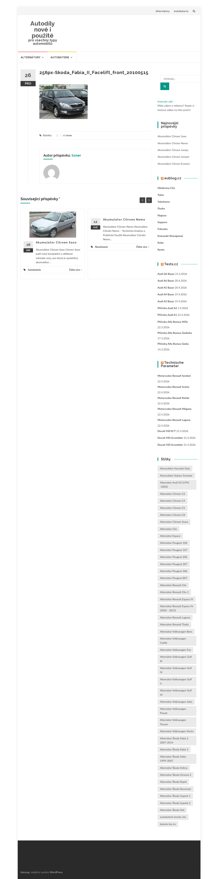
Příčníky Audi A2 (167, 308)
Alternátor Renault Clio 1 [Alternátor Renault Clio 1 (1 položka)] (174, 592)
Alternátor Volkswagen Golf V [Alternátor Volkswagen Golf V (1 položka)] (176, 681)
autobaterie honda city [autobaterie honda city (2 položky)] (173, 816)
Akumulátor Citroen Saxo (56, 242)
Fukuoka (163, 228)
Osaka (161, 208)
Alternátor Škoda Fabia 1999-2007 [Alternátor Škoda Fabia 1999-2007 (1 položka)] (173, 758)
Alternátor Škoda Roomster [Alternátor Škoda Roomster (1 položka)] (175, 788)
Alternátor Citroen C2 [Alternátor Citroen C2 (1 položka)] (172, 493)
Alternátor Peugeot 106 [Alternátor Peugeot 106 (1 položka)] (173, 542)
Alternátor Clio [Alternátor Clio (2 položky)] (168, 528)
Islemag (25, 872)
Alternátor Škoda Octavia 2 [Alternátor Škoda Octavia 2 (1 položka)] (175, 774)
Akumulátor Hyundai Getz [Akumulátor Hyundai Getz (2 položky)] (175, 468)
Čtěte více (75, 269)
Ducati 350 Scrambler (170, 444)
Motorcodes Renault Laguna (174, 419)
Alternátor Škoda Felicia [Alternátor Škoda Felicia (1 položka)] (173, 767)
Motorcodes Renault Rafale (173, 397)
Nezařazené (101, 246)
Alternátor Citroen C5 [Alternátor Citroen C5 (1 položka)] (172, 507)
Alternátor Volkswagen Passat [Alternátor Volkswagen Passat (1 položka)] (173, 711)
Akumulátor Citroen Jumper (173, 156)
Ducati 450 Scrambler (170, 437)
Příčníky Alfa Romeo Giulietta (175, 332)
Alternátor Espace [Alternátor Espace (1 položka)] (170, 535)
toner (69, 135)
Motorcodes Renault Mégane (174, 408)
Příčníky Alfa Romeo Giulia (173, 343)
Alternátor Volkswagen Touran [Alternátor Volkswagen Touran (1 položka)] (173, 722)
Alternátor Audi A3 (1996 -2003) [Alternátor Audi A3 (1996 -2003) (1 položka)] (174, 484)
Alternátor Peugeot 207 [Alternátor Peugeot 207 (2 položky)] (173, 564)
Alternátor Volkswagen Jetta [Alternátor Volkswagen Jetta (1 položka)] (176, 701)
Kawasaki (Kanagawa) (170, 235)
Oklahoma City (166, 187)
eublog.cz (172, 178)
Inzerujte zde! (165, 101)
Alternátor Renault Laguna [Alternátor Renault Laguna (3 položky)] (175, 617)
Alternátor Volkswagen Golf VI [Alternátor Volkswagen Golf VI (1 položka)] (176, 692)
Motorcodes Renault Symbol (174, 375)
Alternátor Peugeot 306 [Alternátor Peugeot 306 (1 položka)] (173, 571)
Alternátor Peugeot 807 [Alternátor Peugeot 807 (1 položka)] (173, 578)
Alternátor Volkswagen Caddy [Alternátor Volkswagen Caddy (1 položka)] (173, 640)
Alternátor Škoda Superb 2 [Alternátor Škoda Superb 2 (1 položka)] (175, 803)
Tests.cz (171, 264)
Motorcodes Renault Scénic (174, 386)
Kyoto (161, 249)
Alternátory (163, 11)
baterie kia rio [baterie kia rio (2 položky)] (168, 824)
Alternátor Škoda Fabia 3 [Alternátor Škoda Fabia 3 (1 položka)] (174, 749)
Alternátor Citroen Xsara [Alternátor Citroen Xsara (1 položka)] (174, 521)
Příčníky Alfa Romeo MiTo (173, 321)
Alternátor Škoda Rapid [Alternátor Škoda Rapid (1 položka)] (173, 781)
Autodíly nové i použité (42, 29)
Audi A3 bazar (166, 301)
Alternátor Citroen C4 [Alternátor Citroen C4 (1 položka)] (172, 500)
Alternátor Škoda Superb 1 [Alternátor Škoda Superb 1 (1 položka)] (175, 795)
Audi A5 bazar (166, 287)
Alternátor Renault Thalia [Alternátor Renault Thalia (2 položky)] (174, 624)
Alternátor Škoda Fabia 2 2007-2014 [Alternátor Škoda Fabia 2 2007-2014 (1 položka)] (174, 740)
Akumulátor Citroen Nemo (124, 219)
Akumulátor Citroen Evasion (174, 163)
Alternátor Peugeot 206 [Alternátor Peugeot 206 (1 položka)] (173, 556)
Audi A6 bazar (166, 280)
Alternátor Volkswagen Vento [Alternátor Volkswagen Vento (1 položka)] (177, 731)
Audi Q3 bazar (166, 273)
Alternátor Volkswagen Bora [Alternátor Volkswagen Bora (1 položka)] (176, 631)
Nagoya (162, 215)
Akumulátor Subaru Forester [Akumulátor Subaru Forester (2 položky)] (176, 475)
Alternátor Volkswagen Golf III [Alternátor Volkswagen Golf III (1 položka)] (176, 658)
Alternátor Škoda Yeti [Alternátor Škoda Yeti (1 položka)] (172, 810)
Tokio (161, 194)
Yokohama (164, 201)
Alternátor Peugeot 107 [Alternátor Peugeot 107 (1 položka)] (173, 550)
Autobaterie (181, 11)
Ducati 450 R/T (167, 431)
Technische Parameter (172, 364)
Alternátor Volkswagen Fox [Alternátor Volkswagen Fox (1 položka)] (175, 649)
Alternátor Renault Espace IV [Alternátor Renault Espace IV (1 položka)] (176, 599)
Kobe (161, 242)
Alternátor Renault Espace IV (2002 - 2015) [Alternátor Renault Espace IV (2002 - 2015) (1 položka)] (176, 608)
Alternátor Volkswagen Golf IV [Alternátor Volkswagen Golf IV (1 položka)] (176, 670)
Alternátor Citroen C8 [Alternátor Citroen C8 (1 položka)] (172, 514)
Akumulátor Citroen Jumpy (173, 150)
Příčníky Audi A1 (167, 314)
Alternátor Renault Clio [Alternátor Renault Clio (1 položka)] (173, 585)
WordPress (56, 872)
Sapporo (162, 222)
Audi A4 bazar (166, 294)
